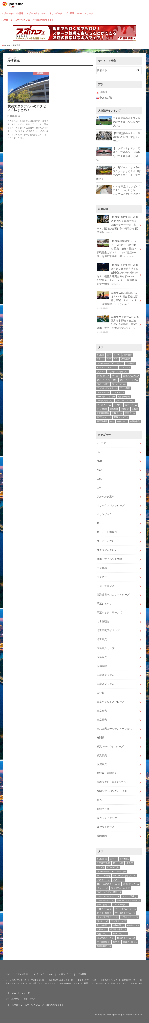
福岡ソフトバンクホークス (112, 791)
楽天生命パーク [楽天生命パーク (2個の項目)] (104, 417)
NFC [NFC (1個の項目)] (109, 359)
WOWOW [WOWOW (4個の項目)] (125, 359)
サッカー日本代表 (107, 532)
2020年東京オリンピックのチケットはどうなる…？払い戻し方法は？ (127, 190)
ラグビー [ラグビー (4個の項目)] (118, 405)
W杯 (99, 487)
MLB (79, 13)
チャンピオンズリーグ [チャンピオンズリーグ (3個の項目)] (107, 388)
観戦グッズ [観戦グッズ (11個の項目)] (122, 421)
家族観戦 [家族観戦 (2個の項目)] (114, 409)
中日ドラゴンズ (105, 585)
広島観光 (102, 657)
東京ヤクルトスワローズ (110, 701)
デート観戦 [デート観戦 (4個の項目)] (125, 388)
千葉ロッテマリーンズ (109, 612)
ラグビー (102, 577)
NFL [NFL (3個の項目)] (116, 359)
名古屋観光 (103, 621)
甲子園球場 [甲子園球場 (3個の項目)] (102, 421)
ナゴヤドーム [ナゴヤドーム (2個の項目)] (118, 392)
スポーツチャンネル (36, 13)
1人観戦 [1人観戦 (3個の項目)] (100, 355)
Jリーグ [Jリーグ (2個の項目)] (100, 359)
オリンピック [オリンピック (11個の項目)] (103, 376)
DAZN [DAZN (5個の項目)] (117, 355)
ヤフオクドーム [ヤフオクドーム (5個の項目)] (104, 405)
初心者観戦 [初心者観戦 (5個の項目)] (102, 409)
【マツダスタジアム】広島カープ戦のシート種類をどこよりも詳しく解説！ (118, 154)
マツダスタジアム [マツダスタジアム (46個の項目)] (105, 401)
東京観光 (102, 710)
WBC (100, 478)
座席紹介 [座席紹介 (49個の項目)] (125, 409)
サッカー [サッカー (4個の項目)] (116, 376)
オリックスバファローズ (110, 505)
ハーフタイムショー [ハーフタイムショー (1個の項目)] (106, 396)
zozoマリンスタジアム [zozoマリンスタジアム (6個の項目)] (107, 367)
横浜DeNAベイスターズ (110, 746)
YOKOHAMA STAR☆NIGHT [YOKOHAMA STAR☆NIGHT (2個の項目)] (110, 363)
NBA (99, 469)
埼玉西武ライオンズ (108, 630)
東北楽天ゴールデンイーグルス (114, 728)
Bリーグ (89, 13)
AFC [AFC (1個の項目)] (109, 355)
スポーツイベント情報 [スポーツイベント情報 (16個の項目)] (107, 380)
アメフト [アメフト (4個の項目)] (101, 371)
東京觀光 (102, 719)
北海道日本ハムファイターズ (113, 594)
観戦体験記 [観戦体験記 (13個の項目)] (135, 421)
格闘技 (100, 737)
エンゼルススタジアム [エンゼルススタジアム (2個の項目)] (118, 371)
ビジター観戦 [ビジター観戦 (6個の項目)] (124, 396)
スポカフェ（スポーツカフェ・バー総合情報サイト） (28, 20)
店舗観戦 (102, 666)
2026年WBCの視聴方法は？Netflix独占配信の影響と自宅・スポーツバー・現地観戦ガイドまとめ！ (117, 300)
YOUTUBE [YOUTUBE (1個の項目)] (130, 363)
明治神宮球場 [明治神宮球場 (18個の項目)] (103, 413)
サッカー (102, 523)
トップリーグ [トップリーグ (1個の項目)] (103, 392)
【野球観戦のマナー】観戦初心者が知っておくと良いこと (126, 137)
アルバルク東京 (105, 496)
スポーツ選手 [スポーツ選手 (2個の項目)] (103, 384)
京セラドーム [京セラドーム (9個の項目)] (131, 405)
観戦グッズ (103, 809)
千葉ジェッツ (104, 603)
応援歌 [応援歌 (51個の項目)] (135, 409)
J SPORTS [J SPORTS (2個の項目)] (127, 355)
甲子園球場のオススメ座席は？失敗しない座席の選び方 (126, 122)
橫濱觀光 (102, 764)
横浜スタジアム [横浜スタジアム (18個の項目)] (121, 417)
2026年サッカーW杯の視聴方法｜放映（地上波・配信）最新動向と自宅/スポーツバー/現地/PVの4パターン (118, 324)
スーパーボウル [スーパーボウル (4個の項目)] (119, 384)
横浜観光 (102, 755)
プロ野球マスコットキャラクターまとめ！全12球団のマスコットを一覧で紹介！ (118, 173)
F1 (98, 451)
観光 (99, 800)
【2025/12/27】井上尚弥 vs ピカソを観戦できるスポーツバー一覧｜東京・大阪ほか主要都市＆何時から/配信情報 (117, 224)
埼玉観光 (102, 639)
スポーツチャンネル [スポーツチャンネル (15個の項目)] (129, 380)
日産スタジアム (105, 675)
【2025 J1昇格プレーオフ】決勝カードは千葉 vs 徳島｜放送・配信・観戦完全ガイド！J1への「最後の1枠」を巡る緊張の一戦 (117, 248)
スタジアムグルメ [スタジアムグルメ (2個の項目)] (131, 376)
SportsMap (117, 1014)
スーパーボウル (105, 541)
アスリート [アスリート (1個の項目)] (125, 367)
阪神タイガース (105, 827)
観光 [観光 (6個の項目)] (112, 421)
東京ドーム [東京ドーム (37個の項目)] (130, 413)
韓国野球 (102, 835)
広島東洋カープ (105, 648)
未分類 (100, 693)
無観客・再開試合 (107, 773)
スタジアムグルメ (107, 550)
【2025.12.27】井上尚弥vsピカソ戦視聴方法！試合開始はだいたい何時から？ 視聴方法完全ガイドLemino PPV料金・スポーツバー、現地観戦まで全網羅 (117, 274)
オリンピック (55, 13)
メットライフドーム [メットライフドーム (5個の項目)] (125, 401)
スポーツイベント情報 (12, 13)
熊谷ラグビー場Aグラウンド (113, 782)
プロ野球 (69, 13)
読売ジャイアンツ (107, 818)
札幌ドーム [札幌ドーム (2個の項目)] (117, 413)
